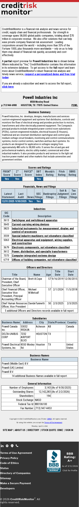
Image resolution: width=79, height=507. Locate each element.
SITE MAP (7, 430)
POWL (74, 105)
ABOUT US (20, 430)
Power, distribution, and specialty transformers (39, 251)
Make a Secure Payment (15, 483)
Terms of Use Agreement (53, 423)
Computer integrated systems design (34, 255)
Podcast (12, 445)
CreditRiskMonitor (22, 499)
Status (4, 468)
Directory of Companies (15, 473)
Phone (17, 445)
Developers (7, 488)
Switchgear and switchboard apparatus (34, 220)
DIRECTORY (33, 430)
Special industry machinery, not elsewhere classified (43, 236)
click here (8, 86)
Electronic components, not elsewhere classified (41, 247)
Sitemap (5, 478)
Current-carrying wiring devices (30, 224)
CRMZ (49, 419)
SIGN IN (69, 430)
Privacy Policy (9, 458)
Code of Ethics (9, 463)
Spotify (7, 445)
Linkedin (2, 445)
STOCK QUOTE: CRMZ (52, 430)
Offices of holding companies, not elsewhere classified (44, 259)
